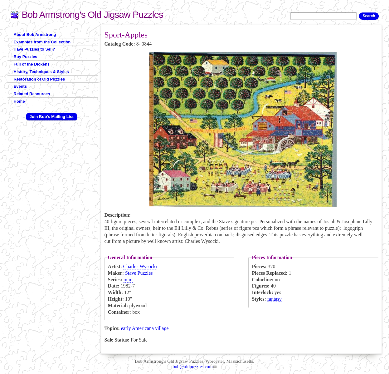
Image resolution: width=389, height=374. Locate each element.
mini (128, 279)
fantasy (274, 299)
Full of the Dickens (32, 64)
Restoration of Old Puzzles (39, 79)
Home (19, 101)
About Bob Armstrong (35, 34)
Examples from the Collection (42, 42)
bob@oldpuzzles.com (194, 366)
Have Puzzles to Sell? (34, 49)
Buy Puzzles (25, 56)
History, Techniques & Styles (41, 71)
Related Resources (32, 93)
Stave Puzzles (139, 273)
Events (20, 86)
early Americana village (145, 328)
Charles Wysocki (140, 266)
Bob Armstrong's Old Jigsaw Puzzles (92, 14)
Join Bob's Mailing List (52, 116)
